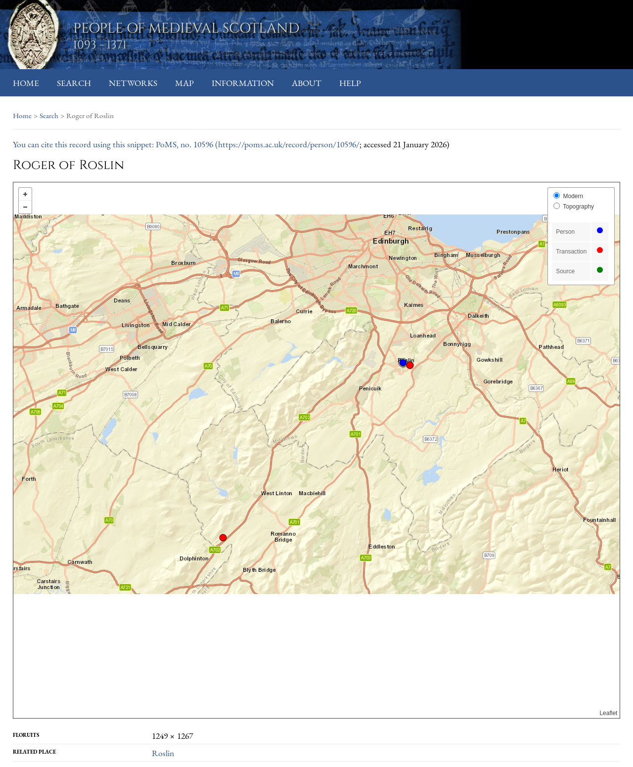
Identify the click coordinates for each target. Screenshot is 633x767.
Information (243, 82)
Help (350, 82)
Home (26, 82)
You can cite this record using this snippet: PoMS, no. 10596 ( (115, 144)
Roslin (163, 753)
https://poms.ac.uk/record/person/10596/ (289, 144)
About (306, 82)
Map (184, 82)
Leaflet (608, 713)
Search (74, 82)
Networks (133, 82)
